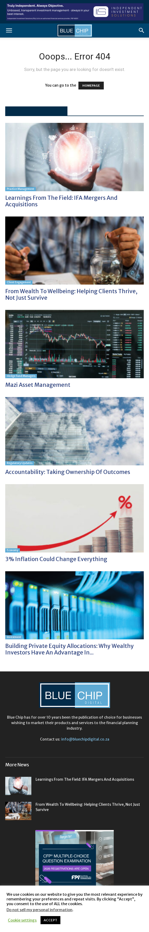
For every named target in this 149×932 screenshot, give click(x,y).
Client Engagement (19, 282)
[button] (9, 30)
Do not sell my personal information (39, 909)
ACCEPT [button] (50, 920)
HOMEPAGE (91, 85)
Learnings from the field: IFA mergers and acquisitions (61, 201)
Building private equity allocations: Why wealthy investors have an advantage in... (69, 649)
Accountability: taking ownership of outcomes (67, 472)
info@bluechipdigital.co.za (85, 739)
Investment (14, 637)
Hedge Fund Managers (21, 376)
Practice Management (20, 189)
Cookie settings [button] (22, 920)
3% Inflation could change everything (56, 559)
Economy (12, 550)
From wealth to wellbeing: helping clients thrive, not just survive (71, 294)
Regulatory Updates (19, 463)
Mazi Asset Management (37, 384)
